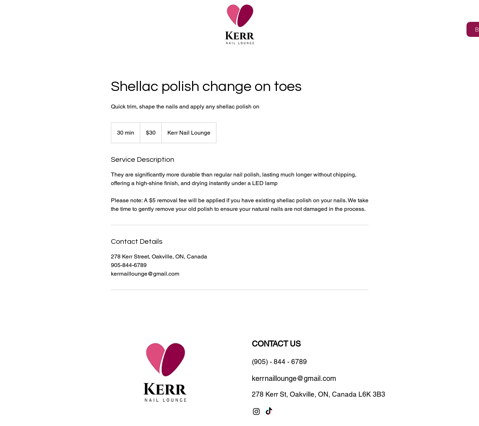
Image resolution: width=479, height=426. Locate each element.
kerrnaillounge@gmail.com (294, 378)
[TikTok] (268, 411)
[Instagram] (256, 411)
